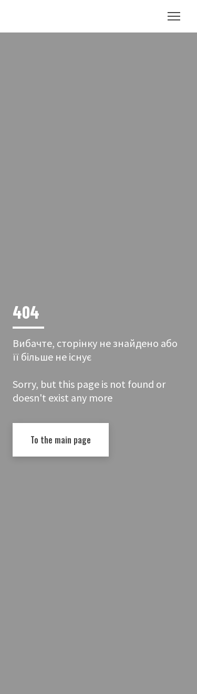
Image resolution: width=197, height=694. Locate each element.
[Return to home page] (45, 16)
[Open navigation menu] (173, 16)
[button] (61, 440)
